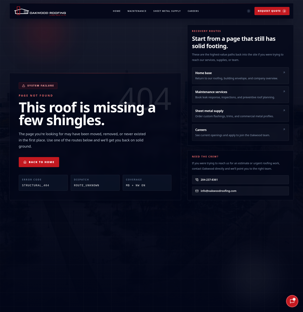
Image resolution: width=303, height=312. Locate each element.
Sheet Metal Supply (167, 10)
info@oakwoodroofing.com (216, 191)
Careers (193, 10)
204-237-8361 (206, 179)
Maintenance (137, 10)
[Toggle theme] (248, 11)
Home (117, 10)
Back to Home (38, 162)
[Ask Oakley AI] (278, 301)
